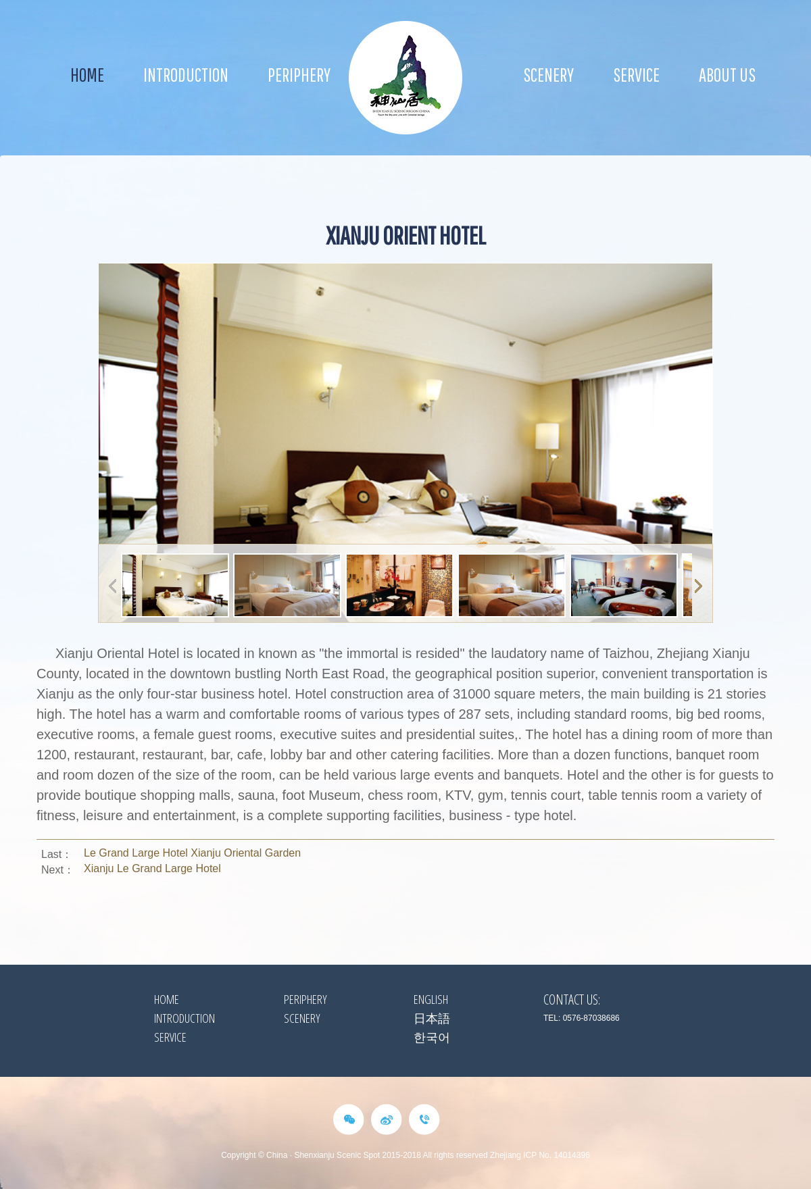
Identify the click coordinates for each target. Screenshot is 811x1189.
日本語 (432, 1018)
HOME (166, 999)
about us (727, 75)
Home (87, 75)
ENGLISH (431, 999)
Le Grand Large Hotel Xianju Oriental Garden (192, 853)
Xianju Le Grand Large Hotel (152, 868)
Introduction (185, 75)
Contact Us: (571, 999)
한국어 (432, 1037)
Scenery (548, 75)
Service (636, 75)
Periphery (299, 75)
